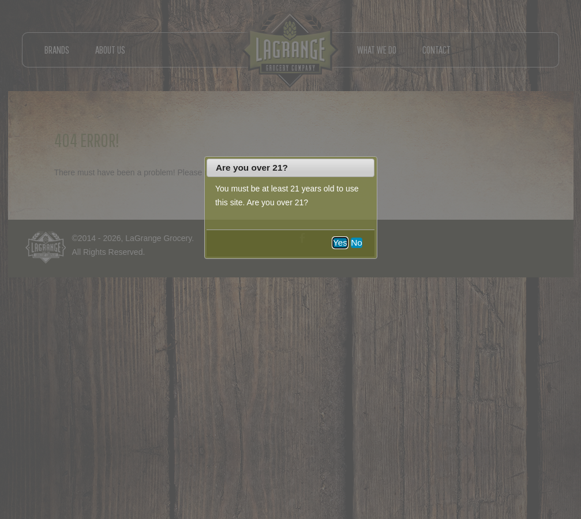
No (356, 242)
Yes (340, 242)
